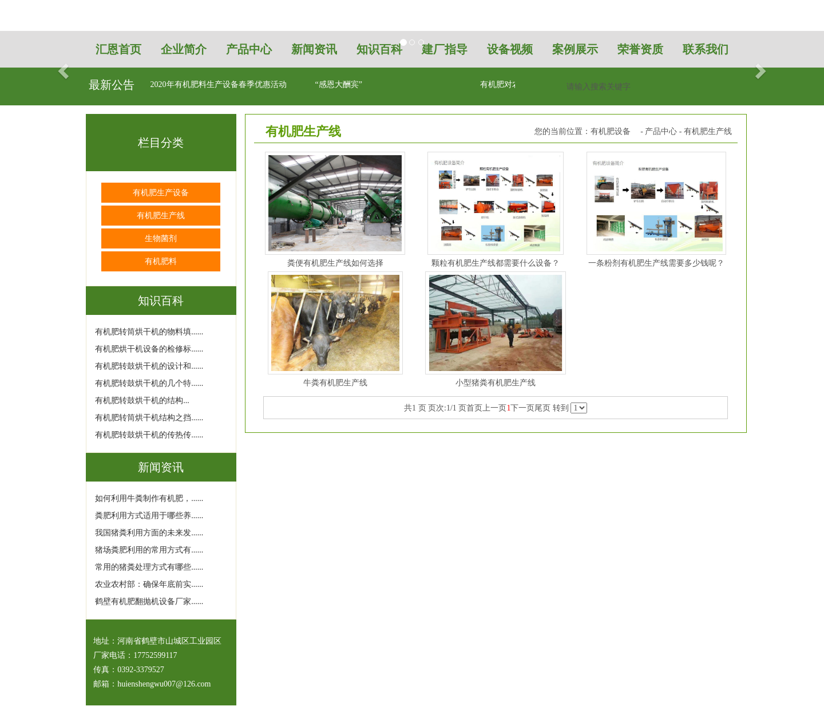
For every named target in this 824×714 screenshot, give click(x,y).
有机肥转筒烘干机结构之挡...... (149, 417)
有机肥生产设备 (161, 192)
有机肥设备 (611, 131)
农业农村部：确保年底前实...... (149, 584)
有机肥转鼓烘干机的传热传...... (149, 435)
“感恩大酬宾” (338, 84)
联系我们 (705, 49)
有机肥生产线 (161, 215)
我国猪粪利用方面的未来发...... (149, 532)
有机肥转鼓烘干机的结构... (142, 400)
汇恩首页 (118, 49)
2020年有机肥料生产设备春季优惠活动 (218, 84)
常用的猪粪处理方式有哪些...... (149, 567)
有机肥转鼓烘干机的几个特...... (149, 383)
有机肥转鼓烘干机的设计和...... (149, 366)
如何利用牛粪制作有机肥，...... (149, 498)
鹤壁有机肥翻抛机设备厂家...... (149, 601)
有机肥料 (161, 261)
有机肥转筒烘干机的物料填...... (149, 332)
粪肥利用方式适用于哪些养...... (149, 515)
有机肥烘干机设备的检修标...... (149, 349)
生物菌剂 (161, 238)
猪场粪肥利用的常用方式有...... (149, 550)
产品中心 (661, 131)
